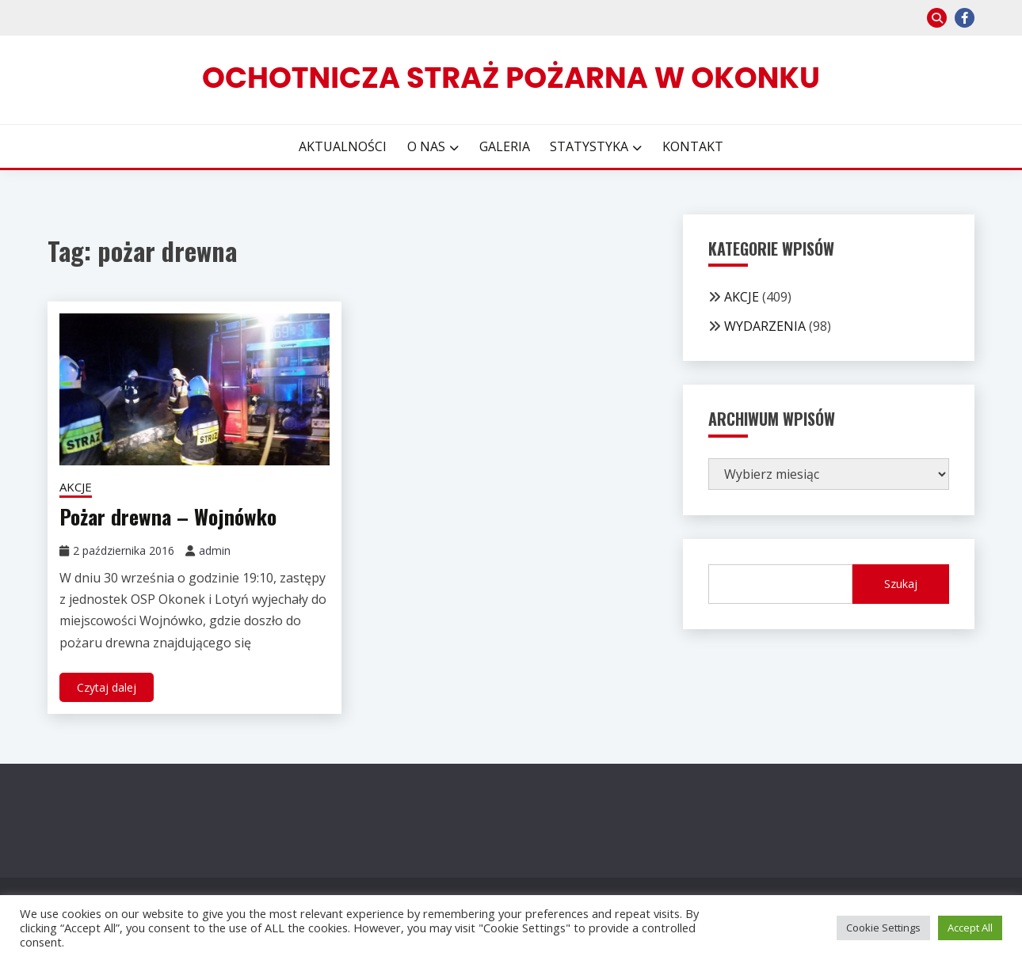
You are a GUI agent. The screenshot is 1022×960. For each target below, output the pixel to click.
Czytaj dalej (106, 687)
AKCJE (75, 487)
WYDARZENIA (765, 326)
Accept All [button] (970, 927)
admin (215, 550)
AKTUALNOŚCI (343, 146)
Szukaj (900, 583)
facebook (964, 18)
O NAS (426, 146)
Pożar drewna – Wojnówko (167, 516)
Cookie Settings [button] (883, 927)
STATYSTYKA (589, 146)
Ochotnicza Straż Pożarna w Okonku (511, 77)
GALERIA (504, 146)
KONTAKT (692, 146)
